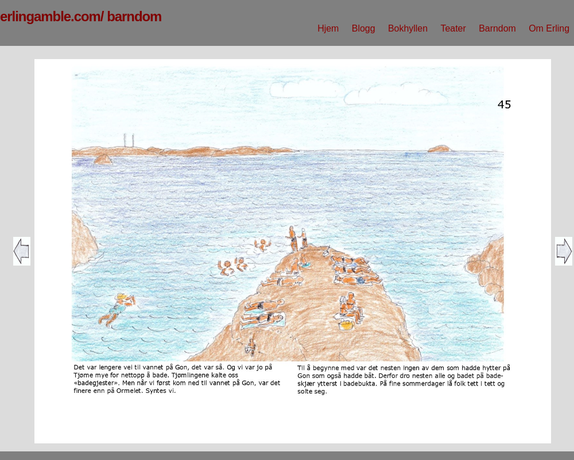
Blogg (363, 28)
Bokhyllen (408, 28)
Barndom (497, 28)
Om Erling (549, 28)
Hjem (328, 28)
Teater (453, 28)
